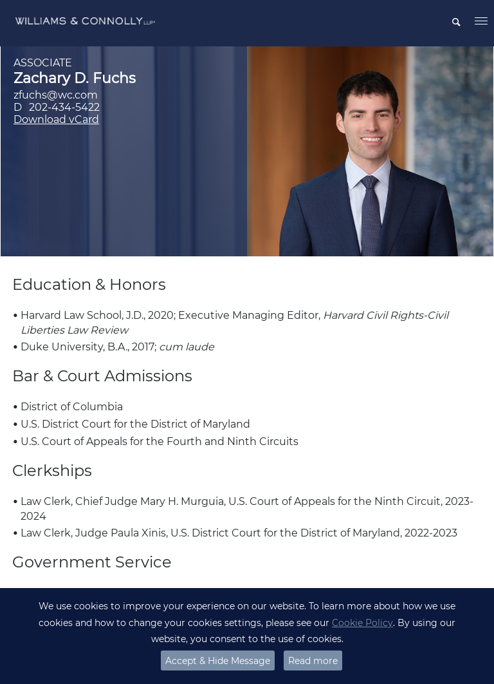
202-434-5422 (64, 107)
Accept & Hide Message (217, 661)
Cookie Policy (362, 623)
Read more (313, 661)
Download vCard (56, 119)
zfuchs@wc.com (56, 95)
